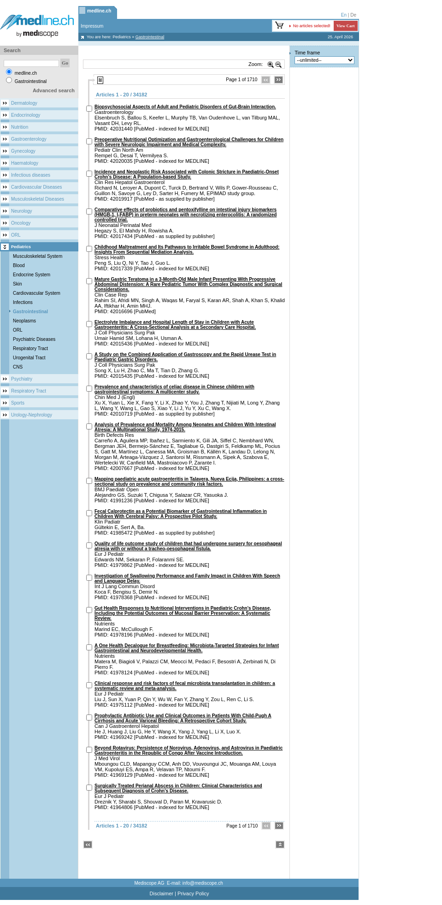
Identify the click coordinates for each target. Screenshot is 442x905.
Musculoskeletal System (37, 256)
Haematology (24, 163)
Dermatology (24, 103)
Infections (23, 302)
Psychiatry (21, 378)
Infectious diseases (30, 175)
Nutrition (19, 127)
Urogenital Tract (29, 357)
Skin (17, 283)
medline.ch (99, 10)
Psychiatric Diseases (34, 339)
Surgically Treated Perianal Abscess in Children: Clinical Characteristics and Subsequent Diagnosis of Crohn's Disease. (178, 788)
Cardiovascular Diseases (36, 187)
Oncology (20, 223)
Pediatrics (121, 37)
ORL (16, 235)
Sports (17, 402)
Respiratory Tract (30, 348)
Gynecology (23, 151)
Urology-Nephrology (31, 414)
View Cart (345, 26)
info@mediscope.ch (203, 883)
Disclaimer (161, 893)
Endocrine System (31, 274)
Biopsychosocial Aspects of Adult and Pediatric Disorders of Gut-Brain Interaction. (185, 106)
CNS (18, 366)
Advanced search (54, 90)
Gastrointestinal (30, 311)
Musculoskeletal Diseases (37, 199)
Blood (19, 265)
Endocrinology (25, 115)
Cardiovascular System (36, 293)
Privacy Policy (193, 893)
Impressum (92, 26)
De (353, 15)
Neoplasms (24, 320)
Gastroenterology (29, 139)
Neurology (21, 211)
